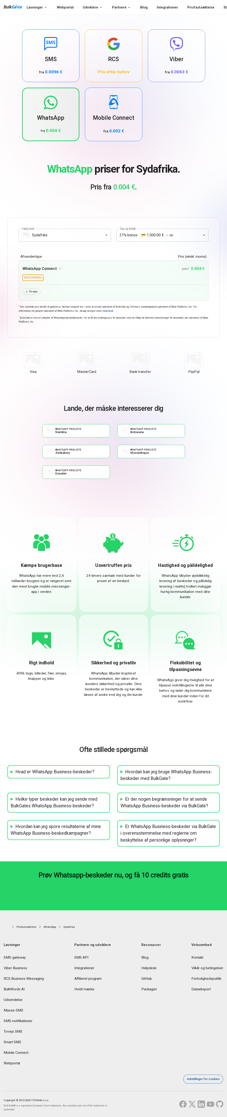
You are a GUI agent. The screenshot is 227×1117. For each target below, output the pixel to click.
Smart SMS (12, 1042)
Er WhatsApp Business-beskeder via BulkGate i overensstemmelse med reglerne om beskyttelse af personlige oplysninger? (168, 833)
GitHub (146, 979)
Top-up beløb (128, 228)
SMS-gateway (15, 958)
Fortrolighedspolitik (206, 979)
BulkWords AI (14, 989)
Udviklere (90, 7)
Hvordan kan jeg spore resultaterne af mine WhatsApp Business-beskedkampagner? (56, 830)
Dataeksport (201, 989)
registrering (33, 277)
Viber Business (15, 968)
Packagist (149, 989)
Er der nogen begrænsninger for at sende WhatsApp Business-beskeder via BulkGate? (164, 803)
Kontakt (197, 958)
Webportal (65, 7)
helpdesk (108, 311)
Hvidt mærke (84, 989)
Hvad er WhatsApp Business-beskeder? (54, 772)
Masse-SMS (13, 1010)
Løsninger (35, 7)
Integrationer (167, 7)
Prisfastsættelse (200, 7)
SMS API (81, 958)
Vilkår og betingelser (207, 968)
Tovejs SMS (13, 1032)
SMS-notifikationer (18, 1021)
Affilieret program (88, 979)
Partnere (119, 7)
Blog (144, 7)
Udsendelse (13, 1000)
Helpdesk (148, 968)
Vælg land (28, 228)
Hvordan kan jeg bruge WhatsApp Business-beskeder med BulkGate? (166, 775)
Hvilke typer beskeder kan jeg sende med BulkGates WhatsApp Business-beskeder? (54, 803)
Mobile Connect (16, 1053)
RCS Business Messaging (24, 979)
